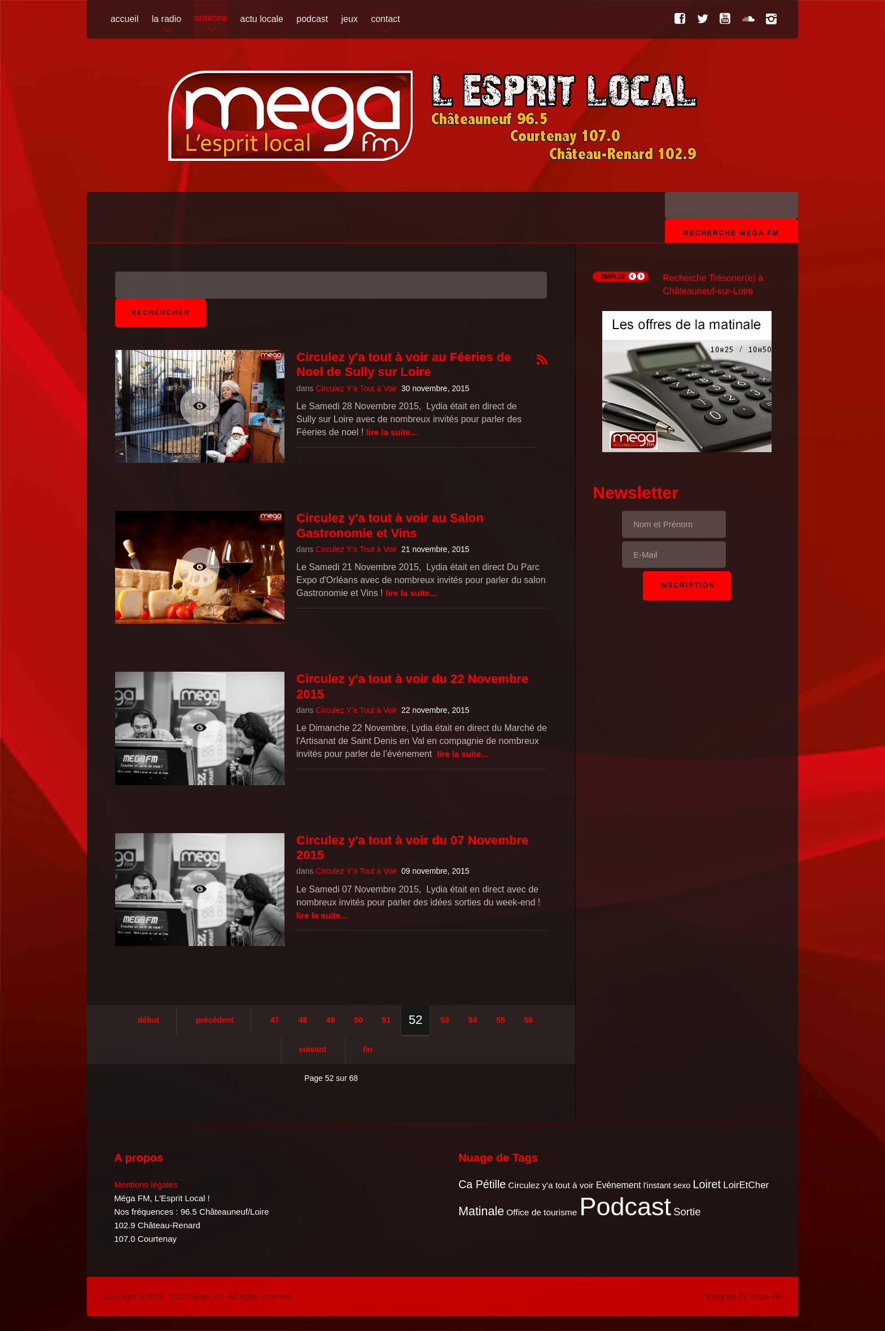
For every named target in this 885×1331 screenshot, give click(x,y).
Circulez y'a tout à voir (550, 1185)
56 (528, 1019)
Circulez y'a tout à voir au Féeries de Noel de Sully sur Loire (403, 364)
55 (500, 1019)
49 (330, 1019)
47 (274, 1019)
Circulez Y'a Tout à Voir (356, 388)
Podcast (626, 1206)
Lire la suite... (392, 432)
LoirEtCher (746, 1185)
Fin (368, 1049)
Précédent (215, 1019)
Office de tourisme (541, 1212)
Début (148, 1019)
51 (386, 1019)
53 (444, 1019)
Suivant (312, 1049)
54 (472, 1019)
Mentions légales (146, 1184)
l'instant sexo (667, 1185)
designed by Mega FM (743, 1296)
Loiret (707, 1184)
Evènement (618, 1185)
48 (302, 1019)
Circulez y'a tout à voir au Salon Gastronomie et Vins (390, 525)
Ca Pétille (482, 1184)
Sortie (686, 1212)
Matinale (481, 1211)
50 (358, 1019)
